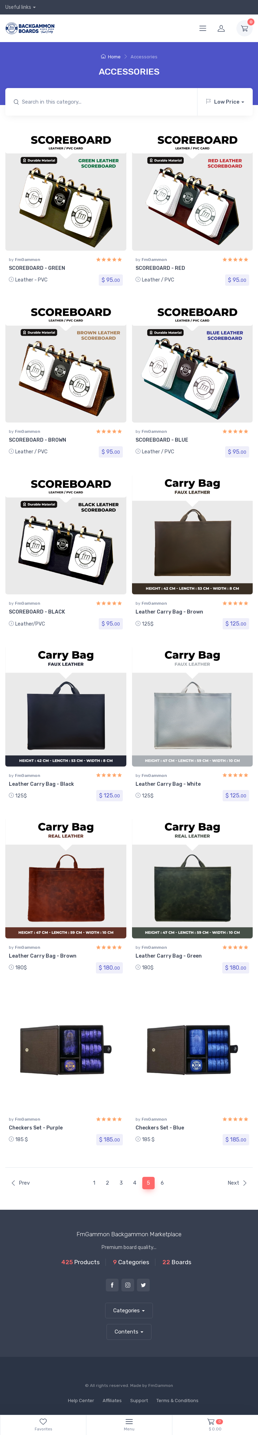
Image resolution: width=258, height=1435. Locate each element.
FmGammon (27, 259)
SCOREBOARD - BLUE (162, 440)
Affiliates (112, 1400)
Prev (20, 1183)
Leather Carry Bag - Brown (169, 612)
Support (139, 1400)
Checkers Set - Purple (36, 1128)
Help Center (81, 1400)
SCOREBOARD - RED (160, 268)
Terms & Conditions (177, 1400)
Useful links (18, 7)
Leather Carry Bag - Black (41, 784)
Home (111, 56)
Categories (126, 1310)
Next (237, 1183)
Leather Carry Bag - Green (169, 956)
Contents (126, 1332)
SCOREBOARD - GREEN (37, 268)
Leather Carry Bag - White (168, 784)
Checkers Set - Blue (160, 1128)
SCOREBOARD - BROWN (37, 440)
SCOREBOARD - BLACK (37, 612)
